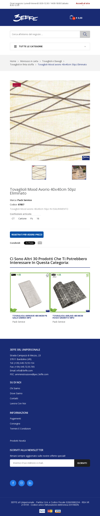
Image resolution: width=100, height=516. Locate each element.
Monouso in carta (29, 61)
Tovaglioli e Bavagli (52, 61)
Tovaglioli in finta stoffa (22, 64)
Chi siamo (15, 388)
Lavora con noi (18, 403)
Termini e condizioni (20, 428)
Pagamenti (15, 418)
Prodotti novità (18, 440)
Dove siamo (16, 393)
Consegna (15, 423)
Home (13, 61)
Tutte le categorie (28, 46)
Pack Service (18, 321)
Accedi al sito (83, 4)
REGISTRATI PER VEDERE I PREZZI (26, 234)
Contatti (14, 398)
